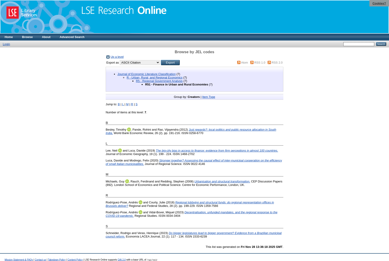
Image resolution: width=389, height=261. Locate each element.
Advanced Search (72, 37)
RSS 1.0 (259, 62)
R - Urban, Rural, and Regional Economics (155, 77)
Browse (27, 37)
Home (9, 37)
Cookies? (379, 3)
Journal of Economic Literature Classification (146, 74)
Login (6, 44)
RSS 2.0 (277, 62)
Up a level (117, 57)
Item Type (208, 97)
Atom (244, 62)
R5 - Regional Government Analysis (159, 81)
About (46, 37)
